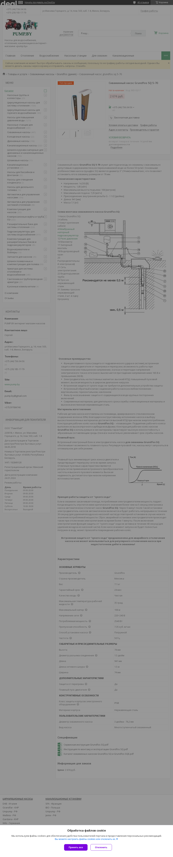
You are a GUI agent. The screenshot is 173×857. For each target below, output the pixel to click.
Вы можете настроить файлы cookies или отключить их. (85, 839)
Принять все (76, 847)
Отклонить (102, 847)
